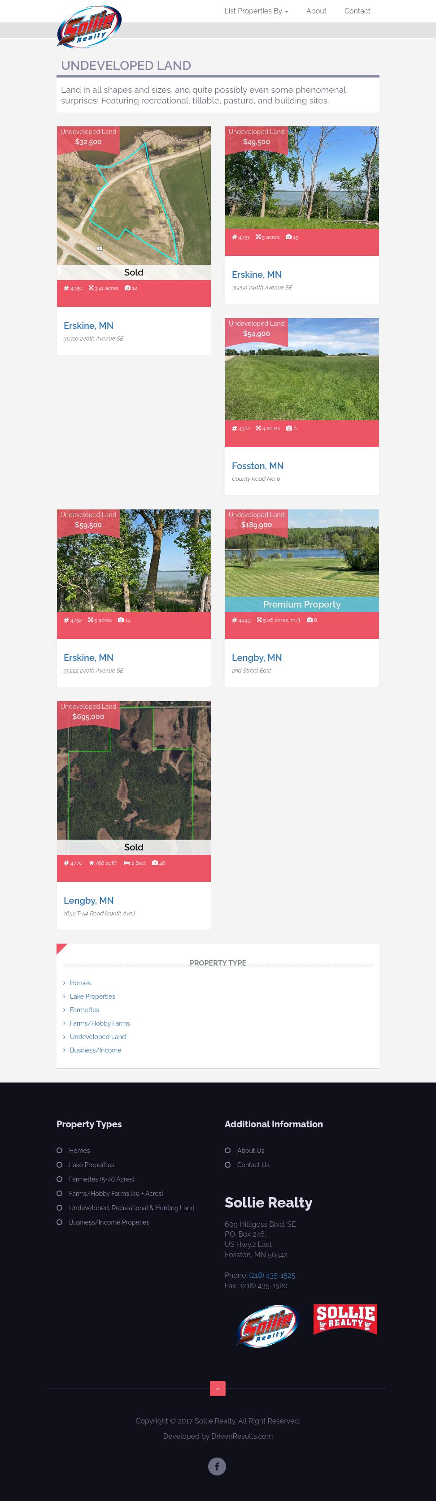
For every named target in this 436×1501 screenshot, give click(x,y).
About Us (250, 1150)
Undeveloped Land (98, 1036)
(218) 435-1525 (272, 1275)
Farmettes (84, 1010)
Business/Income (95, 1050)
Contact (357, 11)
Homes (80, 983)
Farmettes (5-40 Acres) (102, 1179)
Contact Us (253, 1165)
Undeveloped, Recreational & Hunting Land (132, 1208)
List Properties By (256, 11)
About (316, 11)
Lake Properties (92, 996)
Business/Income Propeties (109, 1222)
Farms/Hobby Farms (100, 1023)
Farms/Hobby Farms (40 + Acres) (116, 1193)
